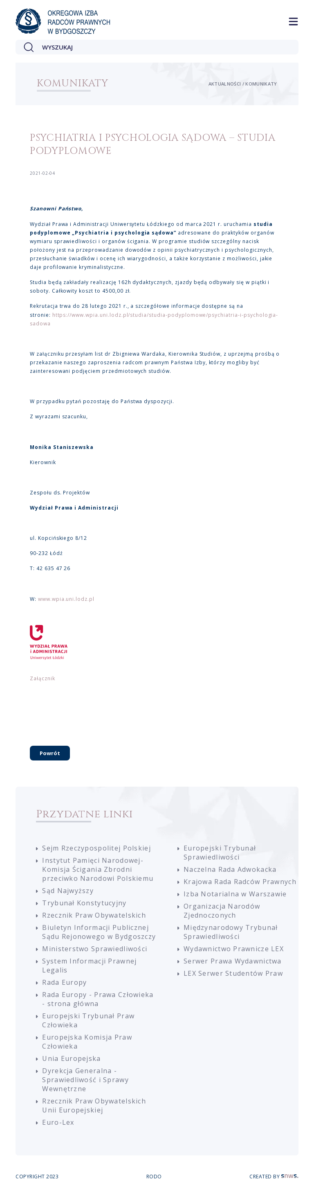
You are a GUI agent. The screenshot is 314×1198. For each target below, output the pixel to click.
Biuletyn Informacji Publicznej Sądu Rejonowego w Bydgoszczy (99, 932)
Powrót (50, 753)
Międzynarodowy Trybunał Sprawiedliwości (231, 932)
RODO (154, 1176)
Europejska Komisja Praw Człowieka (87, 1042)
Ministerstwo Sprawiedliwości (94, 948)
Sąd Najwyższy (68, 890)
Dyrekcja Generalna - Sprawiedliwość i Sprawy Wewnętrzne (85, 1079)
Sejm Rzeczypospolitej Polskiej (96, 848)
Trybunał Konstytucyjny (84, 902)
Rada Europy (64, 982)
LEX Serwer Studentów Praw (233, 973)
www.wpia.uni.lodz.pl (66, 599)
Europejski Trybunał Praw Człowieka (88, 1020)
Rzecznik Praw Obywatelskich (94, 915)
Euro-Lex (58, 1122)
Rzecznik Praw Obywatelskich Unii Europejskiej (94, 1105)
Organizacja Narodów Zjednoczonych (222, 911)
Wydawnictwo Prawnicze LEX (234, 948)
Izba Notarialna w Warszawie (235, 893)
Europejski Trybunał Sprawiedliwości (220, 853)
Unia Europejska (71, 1058)
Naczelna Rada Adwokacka (230, 869)
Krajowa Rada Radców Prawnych (240, 881)
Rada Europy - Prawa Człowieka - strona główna (97, 999)
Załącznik (42, 678)
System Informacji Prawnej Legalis (89, 966)
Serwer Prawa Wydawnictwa (233, 961)
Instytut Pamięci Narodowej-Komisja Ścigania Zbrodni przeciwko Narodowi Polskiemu (97, 869)
